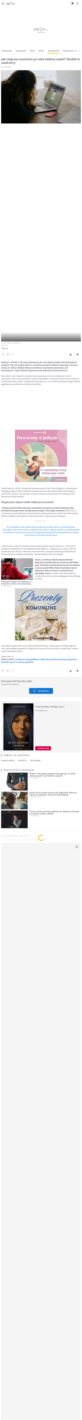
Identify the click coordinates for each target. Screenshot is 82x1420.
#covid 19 (22, 760)
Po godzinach (53, 51)
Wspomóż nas (41, 691)
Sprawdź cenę (43, 748)
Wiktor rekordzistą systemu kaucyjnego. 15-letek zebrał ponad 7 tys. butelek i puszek (52, 775)
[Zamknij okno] (76, 846)
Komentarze (21, 51)
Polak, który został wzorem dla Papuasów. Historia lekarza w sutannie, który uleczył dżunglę (53, 794)
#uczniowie (35, 760)
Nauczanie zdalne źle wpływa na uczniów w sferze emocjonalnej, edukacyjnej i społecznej (16, 584)
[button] (72, 3)
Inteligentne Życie (71, 51)
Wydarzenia (7, 51)
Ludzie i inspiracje (35, 797)
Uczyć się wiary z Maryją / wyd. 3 (49, 707)
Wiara (32, 51)
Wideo (41, 51)
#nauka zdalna (7, 760)
